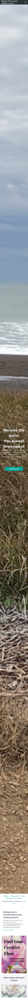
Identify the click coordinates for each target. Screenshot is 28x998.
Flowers (6, 896)
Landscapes (15, 896)
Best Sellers (17, 898)
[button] (26, 2)
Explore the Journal (8, 930)
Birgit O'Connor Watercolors (9, 2)
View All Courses (14, 469)
